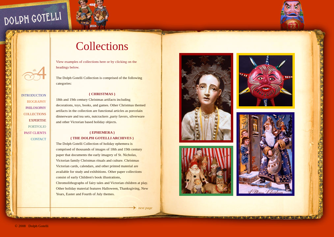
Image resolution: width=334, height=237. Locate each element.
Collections (35, 114)
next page (145, 208)
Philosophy (36, 108)
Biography (36, 101)
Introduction (33, 95)
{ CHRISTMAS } (102, 94)
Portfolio (37, 126)
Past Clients (35, 133)
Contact (38, 139)
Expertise (37, 120)
